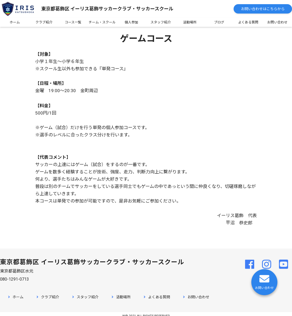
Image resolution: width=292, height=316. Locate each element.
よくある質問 (248, 22)
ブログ (219, 22)
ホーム (15, 22)
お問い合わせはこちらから (263, 9)
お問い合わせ (277, 22)
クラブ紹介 (43, 22)
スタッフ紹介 (160, 22)
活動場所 (190, 22)
